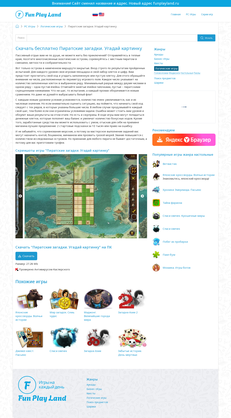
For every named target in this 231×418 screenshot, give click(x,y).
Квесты (158, 63)
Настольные (187, 73)
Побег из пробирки (175, 241)
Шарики (158, 82)
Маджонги (174, 73)
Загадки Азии (92, 351)
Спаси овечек (58, 351)
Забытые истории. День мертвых (130, 352)
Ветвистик (170, 164)
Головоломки (161, 73)
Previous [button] (20, 196)
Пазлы (197, 73)
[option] (81, 196)
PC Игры (191, 14)
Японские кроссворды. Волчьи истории (28, 316)
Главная (176, 14)
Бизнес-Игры (161, 58)
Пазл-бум (169, 254)
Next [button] (142, 196)
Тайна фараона (172, 202)
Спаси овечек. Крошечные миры (184, 215)
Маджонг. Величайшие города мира (97, 316)
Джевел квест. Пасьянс (24, 352)
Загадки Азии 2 (128, 312)
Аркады (158, 54)
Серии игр (207, 14)
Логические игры (97, 397)
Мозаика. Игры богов (176, 267)
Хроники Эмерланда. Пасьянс (182, 189)
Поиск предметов (165, 78)
